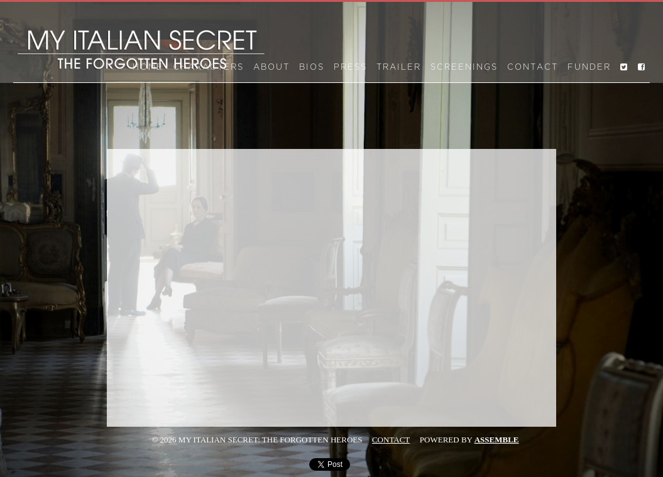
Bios (311, 67)
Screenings (464, 67)
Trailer (398, 67)
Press (350, 67)
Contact (532, 67)
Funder (589, 67)
